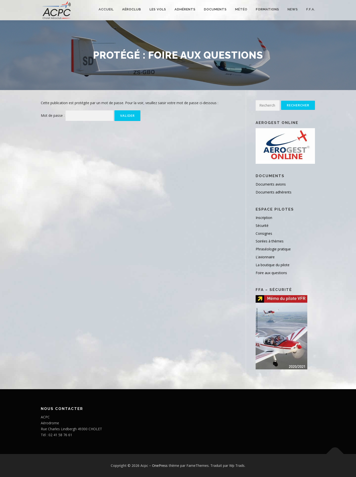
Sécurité (262, 225)
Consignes (264, 233)
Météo (241, 9)
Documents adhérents (273, 192)
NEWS (293, 9)
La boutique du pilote (272, 264)
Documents (215, 9)
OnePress (160, 465)
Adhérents (185, 9)
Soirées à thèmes (270, 241)
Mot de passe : (77, 115)
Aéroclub (131, 9)
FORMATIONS (267, 9)
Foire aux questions (271, 272)
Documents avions (271, 184)
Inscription (264, 217)
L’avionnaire (265, 257)
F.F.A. (310, 9)
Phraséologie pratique (273, 249)
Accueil (106, 9)
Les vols (158, 9)
